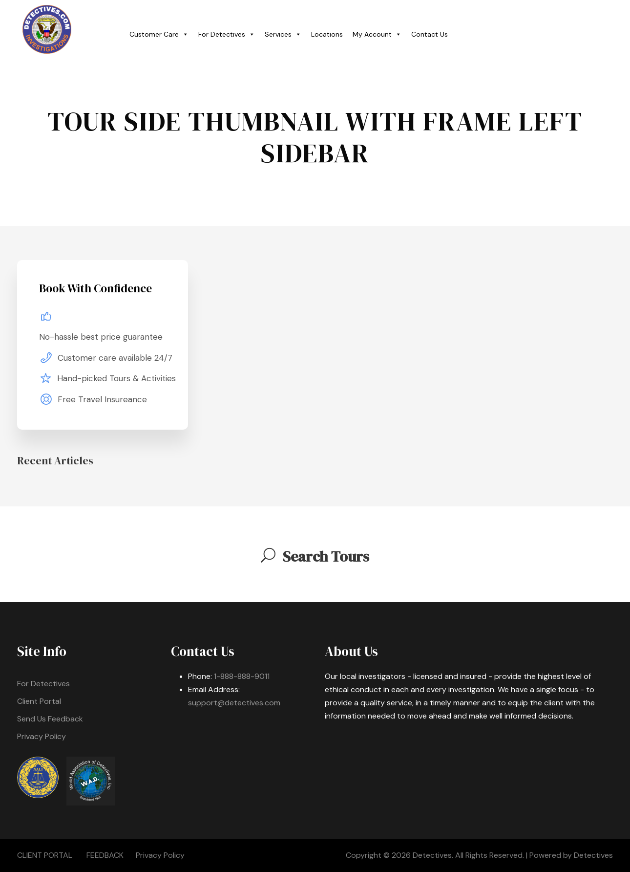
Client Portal (39, 701)
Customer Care (159, 34)
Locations (327, 34)
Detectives (593, 855)
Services (283, 34)
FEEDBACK (105, 855)
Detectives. (433, 855)
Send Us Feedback (50, 719)
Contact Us (429, 34)
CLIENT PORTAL (44, 855)
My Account (377, 34)
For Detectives (226, 34)
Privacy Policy (41, 736)
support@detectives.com (234, 703)
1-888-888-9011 (242, 676)
